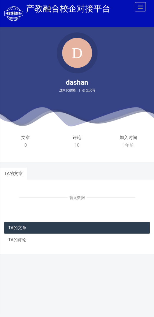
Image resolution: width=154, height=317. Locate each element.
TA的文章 (13, 173)
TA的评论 (17, 239)
